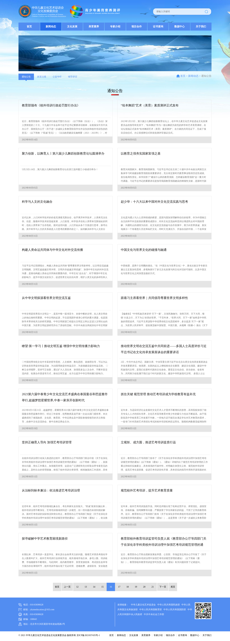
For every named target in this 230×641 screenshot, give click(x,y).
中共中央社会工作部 (154, 614)
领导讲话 (72, 76)
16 (111, 587)
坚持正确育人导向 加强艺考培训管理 (48, 442)
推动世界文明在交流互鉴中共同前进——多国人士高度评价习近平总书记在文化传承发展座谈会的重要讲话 (164, 349)
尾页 (172, 587)
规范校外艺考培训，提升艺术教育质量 (148, 490)
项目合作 (136, 26)
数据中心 (179, 26)
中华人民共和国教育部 (150, 609)
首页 (29, 26)
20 (144, 587)
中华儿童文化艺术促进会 (143, 604)
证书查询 (158, 26)
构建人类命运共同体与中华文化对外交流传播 (54, 250)
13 (86, 587)
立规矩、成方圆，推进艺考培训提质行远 (150, 442)
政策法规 (41, 76)
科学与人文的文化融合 (38, 202)
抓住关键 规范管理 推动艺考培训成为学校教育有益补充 (160, 394)
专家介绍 (115, 26)
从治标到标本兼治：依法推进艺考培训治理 (52, 490)
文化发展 (72, 26)
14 (94, 587)
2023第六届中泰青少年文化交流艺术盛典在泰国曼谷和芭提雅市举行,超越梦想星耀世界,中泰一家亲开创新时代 (65, 398)
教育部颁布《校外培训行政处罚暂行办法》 (52, 105)
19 (136, 587)
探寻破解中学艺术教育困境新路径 (46, 539)
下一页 (162, 587)
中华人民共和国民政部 (168, 604)
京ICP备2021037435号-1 (88, 635)
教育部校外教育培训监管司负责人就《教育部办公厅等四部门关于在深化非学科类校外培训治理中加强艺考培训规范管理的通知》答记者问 (164, 542)
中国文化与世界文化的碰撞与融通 (145, 250)
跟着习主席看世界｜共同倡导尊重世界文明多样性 (156, 298)
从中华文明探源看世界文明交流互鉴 (47, 298)
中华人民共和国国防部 (174, 609)
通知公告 (26, 76)
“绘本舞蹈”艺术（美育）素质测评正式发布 (151, 105)
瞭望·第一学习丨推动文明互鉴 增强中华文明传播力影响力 (63, 346)
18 (127, 587)
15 (102, 587)
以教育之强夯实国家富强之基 (142, 154)
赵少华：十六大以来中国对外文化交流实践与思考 (156, 202)
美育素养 (94, 26)
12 (77, 587)
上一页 (67, 587)
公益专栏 (57, 76)
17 (119, 587)
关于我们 (201, 26)
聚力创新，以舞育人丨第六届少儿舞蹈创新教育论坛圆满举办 (65, 154)
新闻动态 (51, 26)
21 (153, 587)
